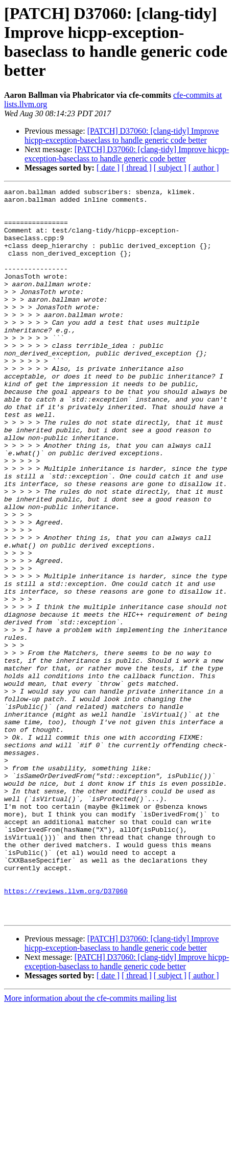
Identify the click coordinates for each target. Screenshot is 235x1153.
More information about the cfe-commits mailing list (90, 1144)
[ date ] (108, 167)
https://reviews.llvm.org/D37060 (66, 1032)
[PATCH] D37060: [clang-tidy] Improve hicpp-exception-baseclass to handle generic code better (122, 135)
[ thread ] (137, 167)
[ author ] (204, 167)
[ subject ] (170, 167)
